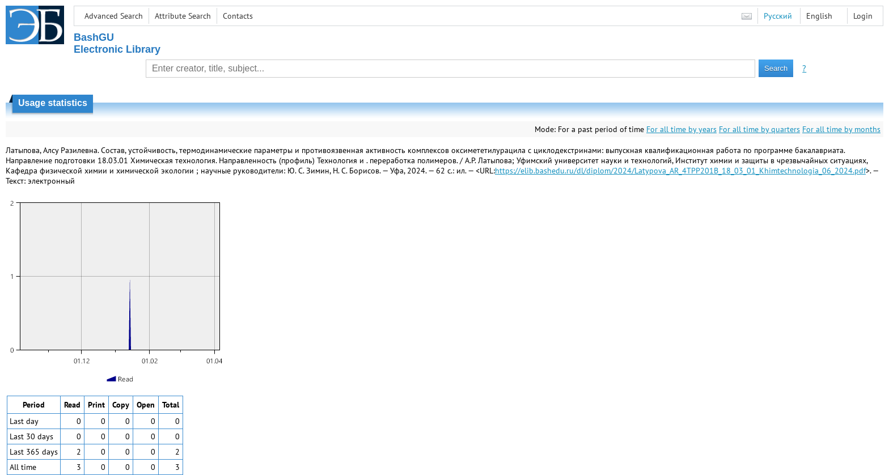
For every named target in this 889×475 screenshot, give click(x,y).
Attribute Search (183, 16)
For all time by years (681, 129)
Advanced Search (113, 16)
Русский (778, 16)
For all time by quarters (759, 129)
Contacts (238, 16)
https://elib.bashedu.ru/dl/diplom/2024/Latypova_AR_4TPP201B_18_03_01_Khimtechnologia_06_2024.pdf (680, 171)
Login (863, 16)
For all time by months (841, 129)
